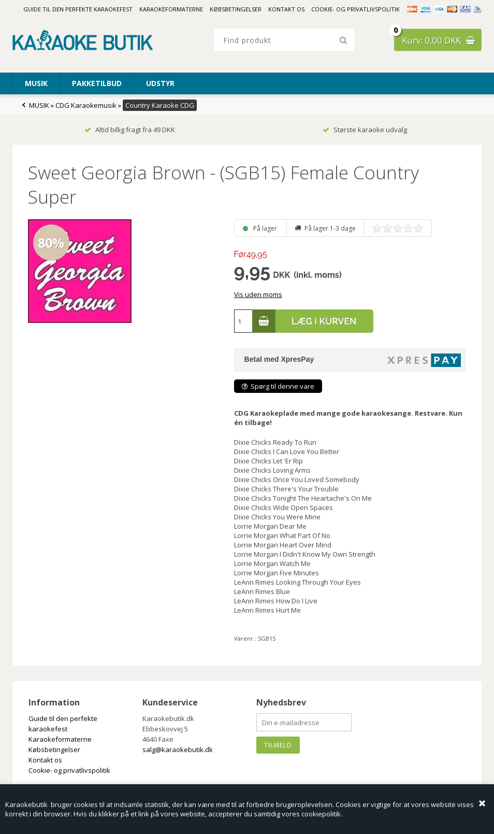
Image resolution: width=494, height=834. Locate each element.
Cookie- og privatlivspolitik (355, 9)
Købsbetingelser (235, 9)
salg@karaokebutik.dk (177, 749)
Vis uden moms (258, 294)
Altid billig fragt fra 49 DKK (129, 129)
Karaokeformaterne (171, 9)
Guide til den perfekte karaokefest (78, 9)
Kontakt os (286, 9)
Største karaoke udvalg (365, 129)
